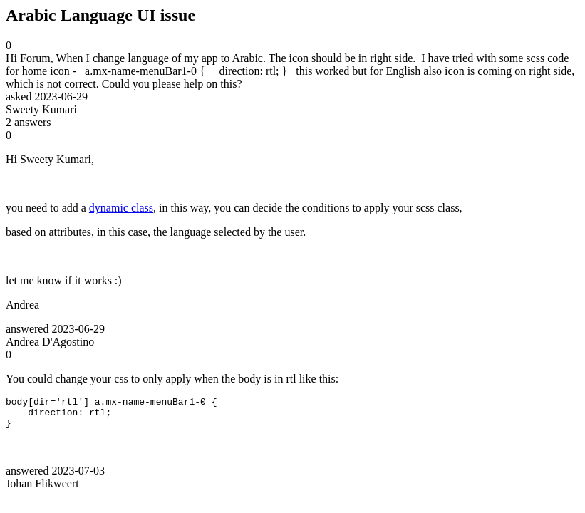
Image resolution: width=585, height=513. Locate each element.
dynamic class (121, 208)
